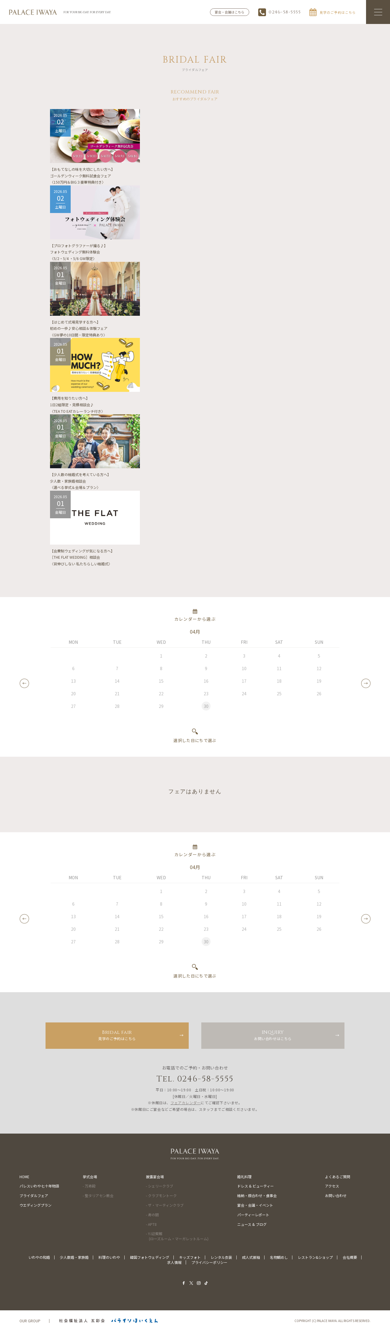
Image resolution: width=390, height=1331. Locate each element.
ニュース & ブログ (252, 1224)
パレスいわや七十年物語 (39, 1185)
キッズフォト (190, 1257)
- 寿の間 (152, 1214)
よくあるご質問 (337, 1176)
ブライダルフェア (33, 1195)
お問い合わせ (336, 1195)
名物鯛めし (279, 1257)
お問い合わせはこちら (272, 1035)
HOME (24, 1176)
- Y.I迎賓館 (177, 1236)
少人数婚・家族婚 (74, 1257)
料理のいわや (109, 1257)
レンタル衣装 (221, 1257)
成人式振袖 (251, 1257)
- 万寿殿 (89, 1185)
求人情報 (174, 1262)
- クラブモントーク (161, 1195)
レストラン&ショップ (315, 1257)
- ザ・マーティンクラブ (165, 1205)
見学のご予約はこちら (117, 1035)
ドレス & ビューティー (255, 1185)
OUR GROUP (29, 1320)
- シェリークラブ (159, 1185)
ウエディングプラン (35, 1205)
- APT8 (151, 1224)
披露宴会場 (155, 1176)
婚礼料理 (244, 1176)
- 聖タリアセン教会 (98, 1195)
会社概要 (350, 1257)
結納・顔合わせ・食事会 (257, 1195)
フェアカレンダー (185, 1102)
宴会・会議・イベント (255, 1205)
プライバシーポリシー (209, 1262)
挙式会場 (90, 1176)
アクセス (332, 1185)
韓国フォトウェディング (149, 1257)
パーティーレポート (253, 1214)
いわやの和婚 (39, 1257)
